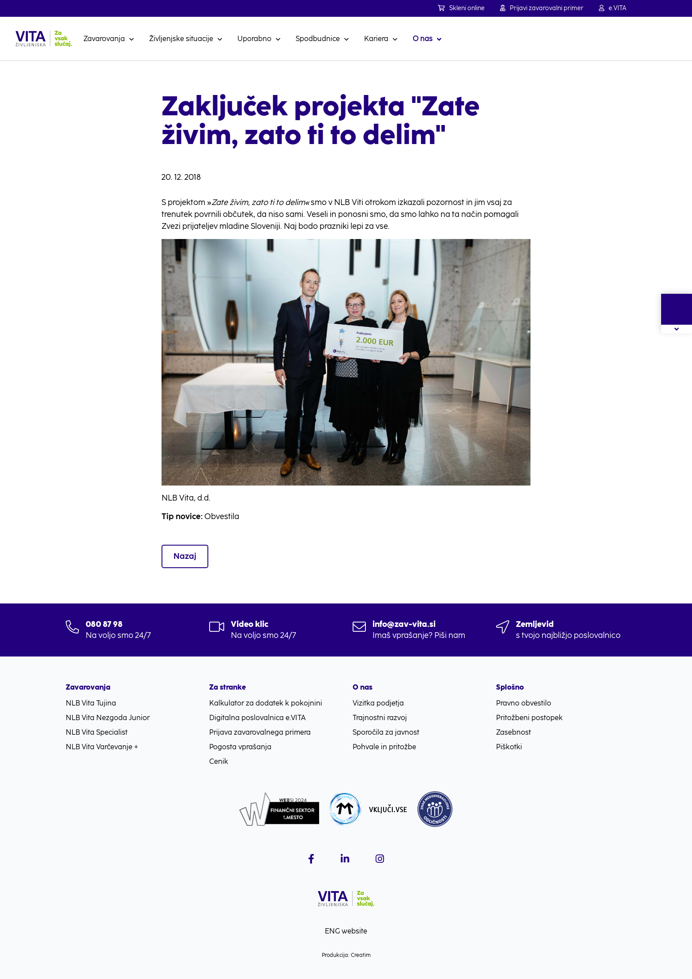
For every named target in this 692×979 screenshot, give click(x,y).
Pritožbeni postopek (529, 717)
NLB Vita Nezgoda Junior (108, 717)
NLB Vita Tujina (91, 703)
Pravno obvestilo (523, 703)
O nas (422, 38)
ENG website (346, 931)
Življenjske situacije (181, 38)
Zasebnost (513, 732)
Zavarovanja (104, 38)
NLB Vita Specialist (97, 732)
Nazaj (184, 556)
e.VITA (612, 8)
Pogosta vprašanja (240, 747)
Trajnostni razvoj (380, 717)
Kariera (376, 38)
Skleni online (461, 8)
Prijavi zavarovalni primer (541, 8)
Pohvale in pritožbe (384, 747)
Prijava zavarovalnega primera (260, 732)
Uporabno (254, 38)
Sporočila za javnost (386, 732)
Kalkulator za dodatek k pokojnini (265, 703)
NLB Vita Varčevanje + (102, 747)
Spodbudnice (318, 38)
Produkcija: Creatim (346, 955)
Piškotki (509, 747)
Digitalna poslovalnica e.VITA (257, 717)
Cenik (218, 761)
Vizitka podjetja (378, 703)
